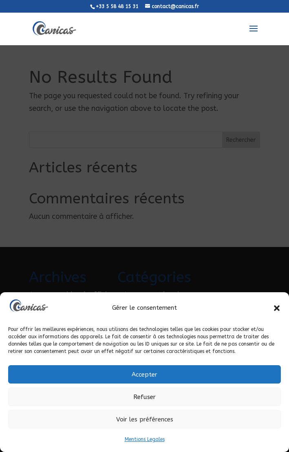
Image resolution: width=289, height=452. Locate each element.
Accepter (144, 374)
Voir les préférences (144, 419)
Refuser (144, 397)
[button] (277, 308)
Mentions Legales (145, 439)
